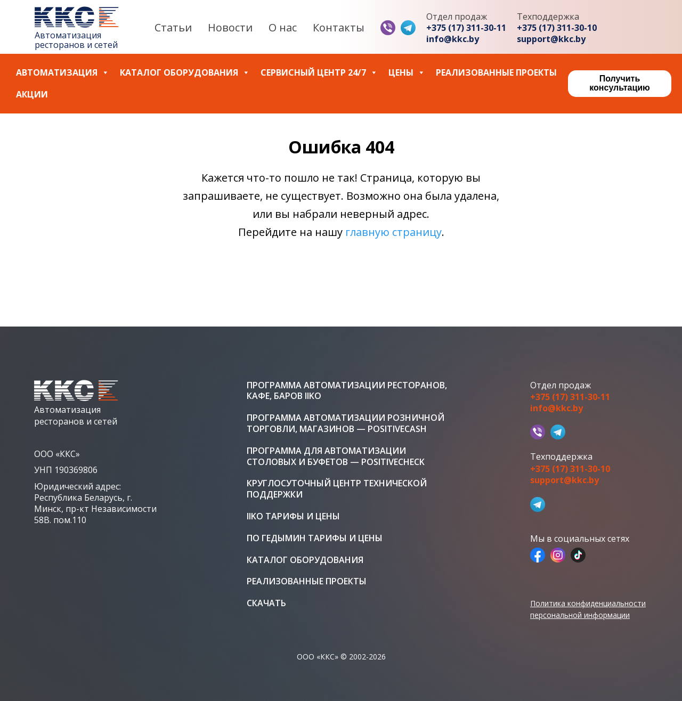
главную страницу (393, 232)
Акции (32, 94)
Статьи (173, 27)
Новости (230, 27)
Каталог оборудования (185, 72)
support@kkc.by (551, 39)
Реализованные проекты (496, 72)
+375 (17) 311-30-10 (557, 28)
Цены (406, 72)
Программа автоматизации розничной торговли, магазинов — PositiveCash (345, 423)
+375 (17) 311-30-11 (466, 28)
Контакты (338, 27)
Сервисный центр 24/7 (319, 72)
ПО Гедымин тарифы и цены (315, 538)
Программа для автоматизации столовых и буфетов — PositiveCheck (336, 456)
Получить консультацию (619, 83)
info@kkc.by (452, 39)
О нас (283, 27)
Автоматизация (62, 72)
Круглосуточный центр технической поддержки (337, 489)
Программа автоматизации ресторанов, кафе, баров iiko (347, 391)
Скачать (266, 603)
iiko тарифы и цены (293, 516)
